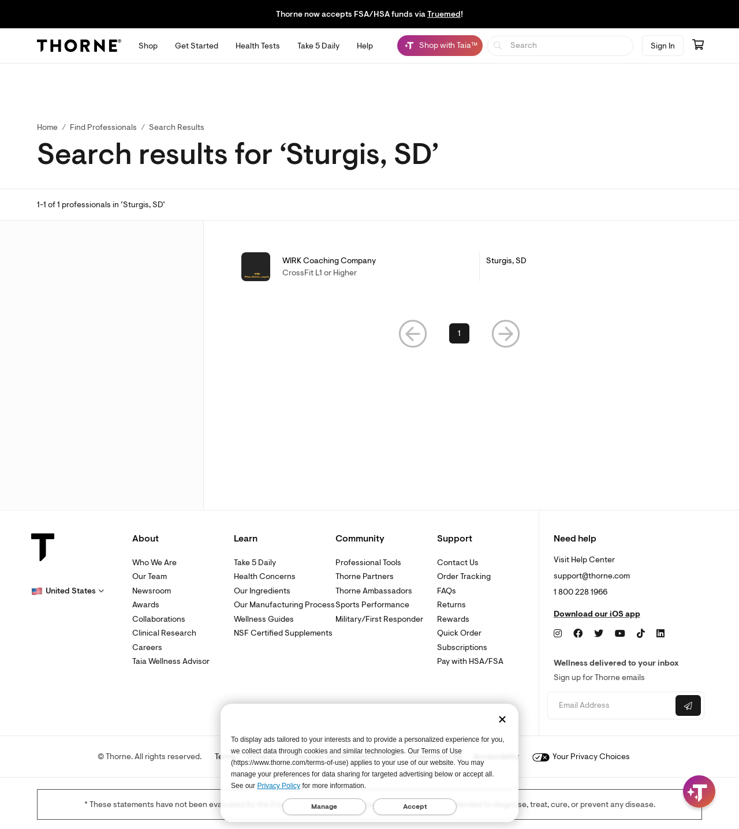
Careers (147, 647)
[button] (412, 333)
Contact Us (458, 562)
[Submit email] (688, 705)
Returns (451, 605)
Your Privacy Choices (581, 756)
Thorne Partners (364, 576)
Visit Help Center (584, 560)
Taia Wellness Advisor (171, 661)
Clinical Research (164, 633)
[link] (459, 266)
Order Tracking (464, 576)
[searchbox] (560, 46)
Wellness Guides (264, 619)
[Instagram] (558, 634)
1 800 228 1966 (580, 592)
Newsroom (151, 591)
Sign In (663, 46)
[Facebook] (578, 634)
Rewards (453, 619)
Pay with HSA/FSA (470, 661)
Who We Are (154, 562)
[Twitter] (598, 634)
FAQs (446, 591)
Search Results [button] (176, 127)
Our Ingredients (262, 591)
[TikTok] (641, 634)
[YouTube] (620, 634)
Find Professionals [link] (103, 127)
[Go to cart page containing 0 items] (698, 45)
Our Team (149, 576)
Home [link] (47, 127)
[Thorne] (79, 45)
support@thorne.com (592, 576)
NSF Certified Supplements (283, 633)
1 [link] (459, 333)
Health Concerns (265, 576)
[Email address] (610, 706)
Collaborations (158, 619)
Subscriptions (462, 647)
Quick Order (459, 633)
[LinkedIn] (660, 634)
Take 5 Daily (255, 562)
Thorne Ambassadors (373, 591)
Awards (145, 605)
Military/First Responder (379, 619)
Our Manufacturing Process (284, 605)
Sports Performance (372, 605)
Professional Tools (368, 562)
